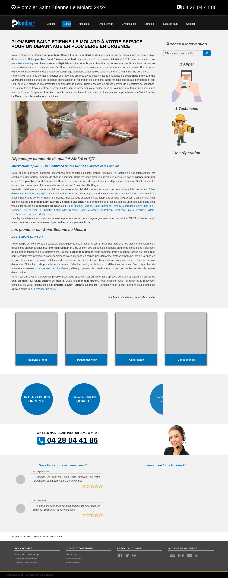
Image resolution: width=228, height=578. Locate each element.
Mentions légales (74, 558)
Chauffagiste (20, 558)
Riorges (73, 210)
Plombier (32, 558)
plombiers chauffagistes (24, 63)
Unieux (130, 210)
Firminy (117, 206)
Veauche (141, 210)
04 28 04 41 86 (200, 7)
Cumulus (18, 563)
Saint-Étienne (74, 206)
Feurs (50, 214)
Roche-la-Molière (89, 210)
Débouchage (33, 554)
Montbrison (128, 206)
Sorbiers (32, 214)
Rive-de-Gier (30, 210)
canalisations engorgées (34, 193)
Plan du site (71, 554)
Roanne (87, 206)
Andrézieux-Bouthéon (112, 210)
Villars (151, 210)
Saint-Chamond (102, 206)
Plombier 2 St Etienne (21, 536)
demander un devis (45, 289)
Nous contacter (73, 563)
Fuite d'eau (19, 554)
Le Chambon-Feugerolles (53, 210)
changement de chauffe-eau (52, 268)
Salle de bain (31, 563)
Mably (42, 214)
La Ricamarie (18, 214)
